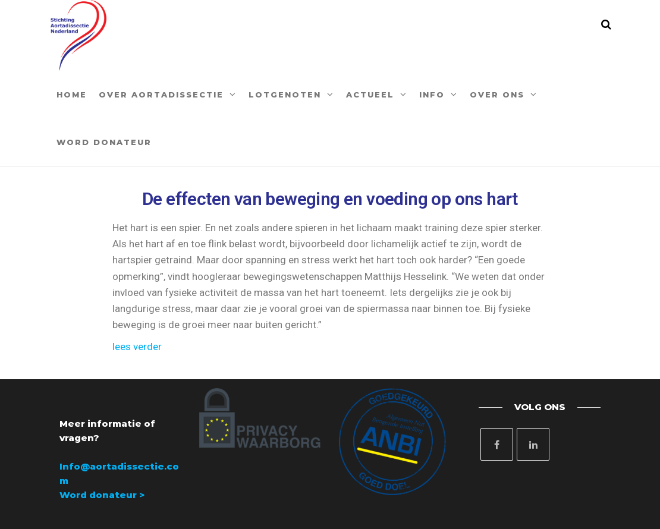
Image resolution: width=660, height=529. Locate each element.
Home (71, 94)
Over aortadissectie (161, 94)
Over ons (497, 94)
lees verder (137, 346)
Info (432, 94)
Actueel (370, 94)
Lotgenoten (285, 94)
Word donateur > (101, 494)
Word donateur (104, 142)
